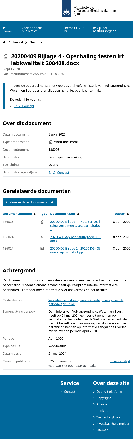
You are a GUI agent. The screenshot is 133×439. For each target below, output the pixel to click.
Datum (122, 213)
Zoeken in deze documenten (30, 202)
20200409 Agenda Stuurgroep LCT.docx (75, 239)
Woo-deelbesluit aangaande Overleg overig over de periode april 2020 (85, 302)
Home (7, 29)
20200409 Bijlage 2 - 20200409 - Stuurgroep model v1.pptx (75, 250)
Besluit (19, 42)
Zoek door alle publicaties (32, 29)
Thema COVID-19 (74, 29)
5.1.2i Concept (24, 106)
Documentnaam (65, 213)
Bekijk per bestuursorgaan (104, 29)
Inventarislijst (120, 361)
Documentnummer (20, 213)
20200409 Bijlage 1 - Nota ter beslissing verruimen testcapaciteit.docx (75, 225)
